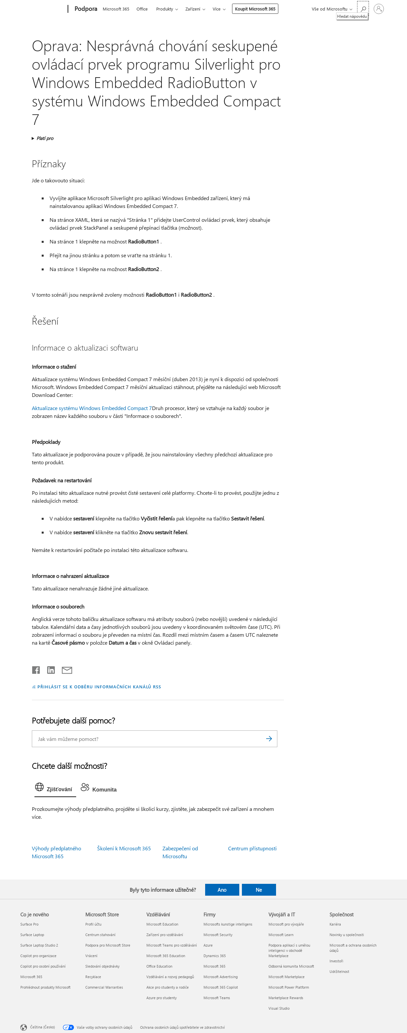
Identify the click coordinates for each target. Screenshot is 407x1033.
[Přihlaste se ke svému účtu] (379, 9)
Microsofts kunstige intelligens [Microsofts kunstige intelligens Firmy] (228, 924)
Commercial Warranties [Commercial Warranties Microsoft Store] (104, 987)
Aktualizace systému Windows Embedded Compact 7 (92, 407)
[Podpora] (85, 9)
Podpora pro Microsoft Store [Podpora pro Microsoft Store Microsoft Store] (107, 945)
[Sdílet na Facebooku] (36, 668)
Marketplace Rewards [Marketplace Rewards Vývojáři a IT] (285, 997)
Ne (259, 889)
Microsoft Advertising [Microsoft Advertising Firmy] (221, 976)
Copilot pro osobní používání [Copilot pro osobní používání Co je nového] (43, 966)
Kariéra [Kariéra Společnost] (335, 924)
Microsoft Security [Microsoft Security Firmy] (218, 934)
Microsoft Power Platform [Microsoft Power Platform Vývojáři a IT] (288, 987)
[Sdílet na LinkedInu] (48, 668)
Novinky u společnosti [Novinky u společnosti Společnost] (347, 934)
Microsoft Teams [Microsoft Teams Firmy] (217, 997)
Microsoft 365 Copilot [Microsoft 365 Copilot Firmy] (221, 987)
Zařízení (192, 8)
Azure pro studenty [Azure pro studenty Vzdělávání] (161, 997)
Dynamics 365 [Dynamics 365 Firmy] (215, 955)
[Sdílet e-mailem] (64, 668)
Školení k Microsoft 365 (124, 848)
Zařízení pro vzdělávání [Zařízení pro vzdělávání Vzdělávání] (164, 934)
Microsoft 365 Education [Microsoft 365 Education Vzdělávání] (165, 955)
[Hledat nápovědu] (363, 8)
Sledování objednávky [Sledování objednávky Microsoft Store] (102, 966)
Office (142, 8)
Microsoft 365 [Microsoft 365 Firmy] (214, 966)
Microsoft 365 (116, 8)
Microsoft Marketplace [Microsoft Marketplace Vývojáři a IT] (286, 976)
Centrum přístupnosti (252, 848)
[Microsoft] (42, 9)
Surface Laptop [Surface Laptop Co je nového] (32, 934)
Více (217, 8)
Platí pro (44, 138)
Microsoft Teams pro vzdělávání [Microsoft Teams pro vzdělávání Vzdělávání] (171, 945)
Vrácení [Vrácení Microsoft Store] (91, 955)
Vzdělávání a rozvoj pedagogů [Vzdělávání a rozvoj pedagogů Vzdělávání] (170, 976)
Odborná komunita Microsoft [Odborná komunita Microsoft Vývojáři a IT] (291, 966)
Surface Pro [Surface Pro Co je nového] (29, 924)
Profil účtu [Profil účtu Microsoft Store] (93, 924)
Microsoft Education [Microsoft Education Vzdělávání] (162, 924)
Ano (222, 889)
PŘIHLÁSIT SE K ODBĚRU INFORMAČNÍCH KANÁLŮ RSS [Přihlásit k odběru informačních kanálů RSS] (99, 686)
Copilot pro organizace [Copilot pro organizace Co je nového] (38, 955)
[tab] (55, 788)
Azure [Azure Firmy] (208, 945)
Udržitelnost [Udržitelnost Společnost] (339, 971)
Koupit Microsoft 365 (255, 8)
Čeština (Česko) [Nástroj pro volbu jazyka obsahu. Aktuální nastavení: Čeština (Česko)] (42, 1026)
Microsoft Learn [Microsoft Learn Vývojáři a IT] (280, 934)
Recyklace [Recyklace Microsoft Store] (93, 976)
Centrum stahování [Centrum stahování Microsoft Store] (100, 934)
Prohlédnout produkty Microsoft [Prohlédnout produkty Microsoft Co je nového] (45, 987)
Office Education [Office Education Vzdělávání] (159, 966)
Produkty (164, 8)
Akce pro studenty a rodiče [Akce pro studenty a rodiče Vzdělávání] (167, 987)
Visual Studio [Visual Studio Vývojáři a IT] (278, 1008)
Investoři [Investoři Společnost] (336, 960)
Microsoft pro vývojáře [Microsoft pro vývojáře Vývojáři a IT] (286, 924)
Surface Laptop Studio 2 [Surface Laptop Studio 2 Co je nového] (39, 945)
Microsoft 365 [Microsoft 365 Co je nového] (31, 976)
